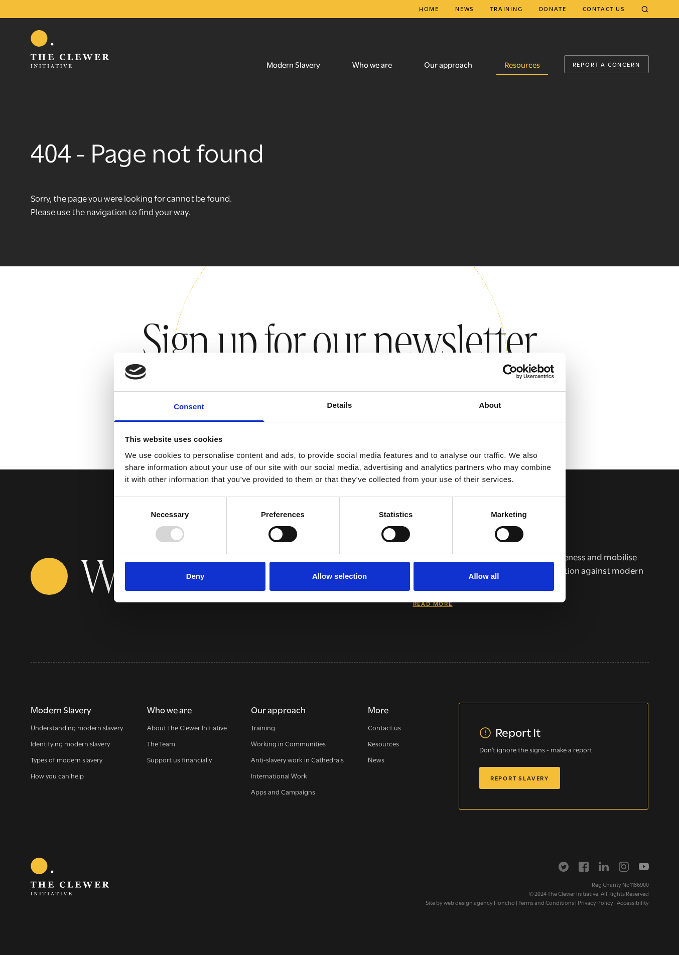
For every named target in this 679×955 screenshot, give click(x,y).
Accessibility (633, 902)
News (464, 9)
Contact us (604, 9)
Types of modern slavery (66, 759)
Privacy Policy (595, 902)
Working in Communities (288, 743)
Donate (553, 9)
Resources (522, 64)
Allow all (484, 576)
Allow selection (339, 576)
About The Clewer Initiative (187, 727)
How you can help (57, 775)
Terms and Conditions (546, 902)
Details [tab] (339, 405)
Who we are (372, 64)
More (378, 709)
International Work (279, 775)
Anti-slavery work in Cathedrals (297, 759)
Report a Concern (606, 64)
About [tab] (490, 405)
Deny (195, 576)
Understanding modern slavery (77, 727)
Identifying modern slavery (70, 743)
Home (429, 9)
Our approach (448, 64)
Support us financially (179, 759)
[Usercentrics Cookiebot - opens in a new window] (510, 371)
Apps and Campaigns (283, 791)
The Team (161, 743)
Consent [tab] (189, 406)
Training (506, 9)
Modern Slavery (293, 64)
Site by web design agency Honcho (470, 902)
